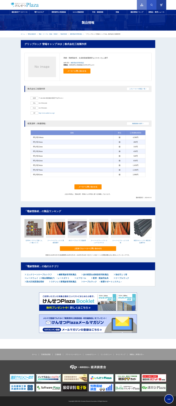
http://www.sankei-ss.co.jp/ (47, 113)
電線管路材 (63, 34)
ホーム (23, 34)
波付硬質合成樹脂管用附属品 (96, 275)
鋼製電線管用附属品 (76, 34)
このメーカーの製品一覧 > (138, 89)
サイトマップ (120, 354)
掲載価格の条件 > (138, 123)
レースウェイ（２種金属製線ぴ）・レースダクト (47, 278)
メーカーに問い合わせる (76, 71)
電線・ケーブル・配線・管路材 (48, 34)
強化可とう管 (121, 275)
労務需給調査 (46, 354)
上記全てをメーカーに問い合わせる (88, 248)
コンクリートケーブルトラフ (39, 275)
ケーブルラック (122, 278)
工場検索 (58, 354)
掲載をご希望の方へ (137, 354)
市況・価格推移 (97, 12)
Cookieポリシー (90, 354)
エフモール (81, 278)
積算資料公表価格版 (59, 12)
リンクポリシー (106, 354)
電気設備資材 (32, 34)
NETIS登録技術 (78, 12)
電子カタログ (39, 12)
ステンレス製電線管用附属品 (63, 282)
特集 (117, 12)
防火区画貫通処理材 (35, 282)
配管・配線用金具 (100, 278)
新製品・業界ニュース (156, 12)
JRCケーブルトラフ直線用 (77, 240)
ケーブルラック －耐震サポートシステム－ (102, 282)
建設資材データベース (20, 12)
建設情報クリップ (137, 12)
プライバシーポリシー (73, 354)
